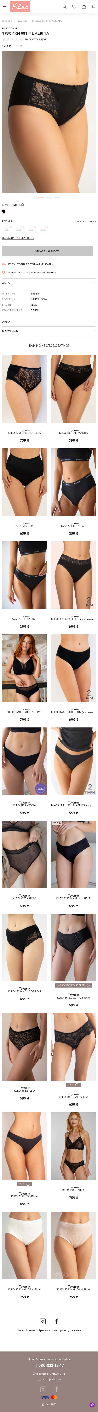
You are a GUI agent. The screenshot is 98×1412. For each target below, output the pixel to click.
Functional (9, 28)
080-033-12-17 (51, 1365)
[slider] (12, 39)
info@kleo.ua (52, 1379)
